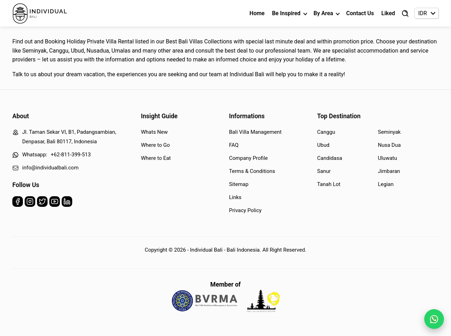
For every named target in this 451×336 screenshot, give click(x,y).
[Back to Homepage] (40, 13)
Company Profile (248, 158)
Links (235, 197)
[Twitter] (42, 203)
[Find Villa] (405, 13)
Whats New (154, 132)
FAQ (234, 145)
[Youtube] (54, 203)
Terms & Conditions (252, 171)
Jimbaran (389, 171)
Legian (386, 184)
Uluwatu (387, 158)
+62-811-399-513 (71, 154)
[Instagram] (30, 203)
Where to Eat (156, 158)
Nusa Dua (389, 145)
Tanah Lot (328, 184)
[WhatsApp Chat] (434, 319)
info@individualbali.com (50, 167)
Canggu (326, 132)
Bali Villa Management (255, 132)
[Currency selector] (426, 13)
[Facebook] (17, 203)
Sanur (324, 171)
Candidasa (329, 158)
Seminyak (389, 132)
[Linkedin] (67, 203)
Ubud (323, 145)
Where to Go (155, 145)
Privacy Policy (245, 210)
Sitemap (238, 184)
